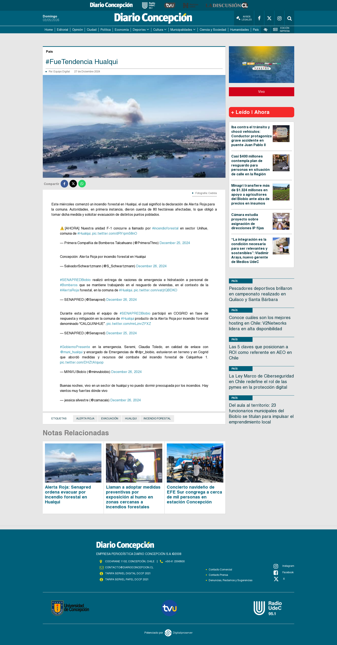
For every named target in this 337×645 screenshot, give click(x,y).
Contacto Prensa (218, 574)
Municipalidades (181, 29)
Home (49, 29)
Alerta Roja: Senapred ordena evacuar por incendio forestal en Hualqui (68, 494)
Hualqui (131, 418)
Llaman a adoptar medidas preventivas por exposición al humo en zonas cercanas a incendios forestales (133, 497)
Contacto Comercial (220, 569)
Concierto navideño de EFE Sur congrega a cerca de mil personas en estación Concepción (194, 494)
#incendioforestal (165, 228)
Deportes (139, 29)
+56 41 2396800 (175, 561)
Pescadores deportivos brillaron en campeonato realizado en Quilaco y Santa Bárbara (260, 294)
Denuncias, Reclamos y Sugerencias (230, 580)
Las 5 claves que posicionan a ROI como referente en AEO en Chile (260, 352)
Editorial (62, 29)
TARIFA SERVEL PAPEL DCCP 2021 (126, 579)
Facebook (284, 572)
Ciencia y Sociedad (213, 29)
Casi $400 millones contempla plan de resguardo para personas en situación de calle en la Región (250, 165)
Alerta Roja (85, 418)
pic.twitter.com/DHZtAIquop (82, 362)
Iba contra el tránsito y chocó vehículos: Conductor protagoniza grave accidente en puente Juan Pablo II (251, 136)
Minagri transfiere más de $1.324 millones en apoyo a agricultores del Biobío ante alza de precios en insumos (250, 194)
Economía (122, 29)
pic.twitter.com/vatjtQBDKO (155, 290)
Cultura (158, 29)
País (256, 29)
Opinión (77, 29)
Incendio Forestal (157, 418)
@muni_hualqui (71, 352)
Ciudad (92, 29)
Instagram (284, 566)
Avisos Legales (244, 18)
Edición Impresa (281, 29)
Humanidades (239, 29)
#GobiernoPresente (75, 347)
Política (106, 29)
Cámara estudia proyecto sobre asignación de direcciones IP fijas (247, 221)
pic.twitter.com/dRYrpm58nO (114, 233)
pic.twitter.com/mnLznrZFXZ (129, 324)
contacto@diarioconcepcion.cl (129, 567)
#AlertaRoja (69, 290)
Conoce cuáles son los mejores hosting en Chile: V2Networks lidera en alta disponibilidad (260, 323)
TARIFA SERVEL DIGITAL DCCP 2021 (128, 573)
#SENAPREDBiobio (75, 280)
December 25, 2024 (174, 243)
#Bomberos (69, 285)
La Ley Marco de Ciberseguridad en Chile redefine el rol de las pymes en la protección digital (261, 381)
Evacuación (109, 418)
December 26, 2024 (151, 266)
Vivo (261, 92)
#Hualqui (83, 233)
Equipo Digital (62, 71)
